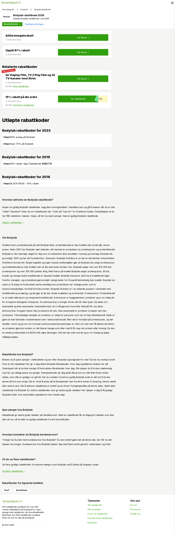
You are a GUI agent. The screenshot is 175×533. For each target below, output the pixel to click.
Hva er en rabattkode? (98, 514)
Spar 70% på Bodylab (18, 143)
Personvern (135, 509)
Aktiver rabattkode (13, 222)
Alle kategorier (8, 9)
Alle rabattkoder (95, 505)
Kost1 (6, 490)
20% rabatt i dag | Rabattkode (27, 163)
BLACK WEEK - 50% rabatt (21, 183)
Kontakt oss (135, 514)
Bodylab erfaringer (34, 24)
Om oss (133, 505)
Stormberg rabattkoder (23, 105)
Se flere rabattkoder (14, 471)
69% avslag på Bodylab (19, 137)
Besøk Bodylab (12, 24)
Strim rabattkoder (21, 86)
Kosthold (24, 9)
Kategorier (92, 522)
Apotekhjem (21, 490)
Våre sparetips (94, 509)
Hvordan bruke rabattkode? (100, 518)
